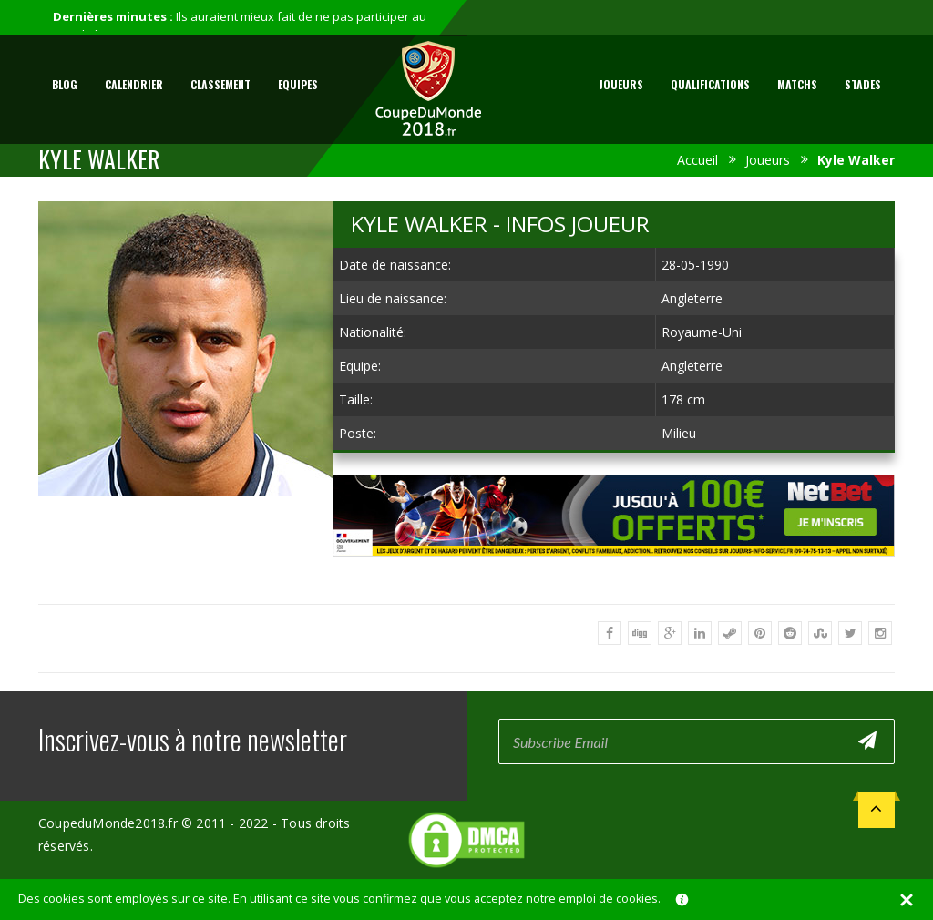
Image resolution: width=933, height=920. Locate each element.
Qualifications (710, 84)
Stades (863, 84)
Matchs (797, 84)
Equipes (298, 84)
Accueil (697, 160)
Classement (220, 84)
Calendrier (134, 84)
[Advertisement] (614, 573)
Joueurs (621, 84)
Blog (64, 84)
